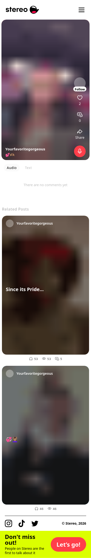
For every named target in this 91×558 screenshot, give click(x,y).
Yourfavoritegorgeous (25, 149)
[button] (68, 544)
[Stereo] (22, 10)
